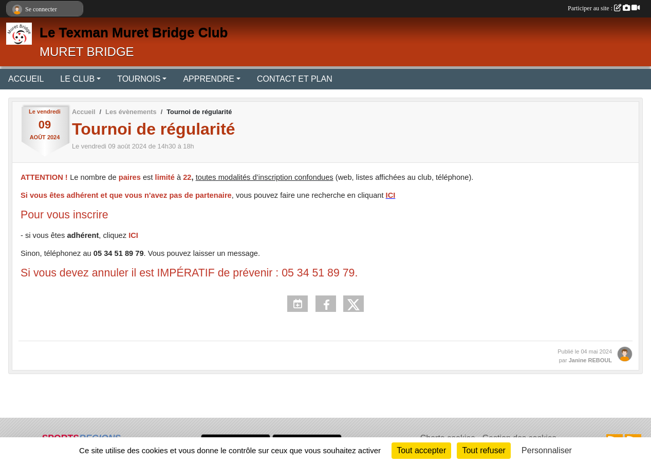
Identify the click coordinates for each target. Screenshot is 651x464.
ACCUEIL (26, 79)
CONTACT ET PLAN (294, 79)
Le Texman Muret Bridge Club (134, 32)
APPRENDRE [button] (208, 79)
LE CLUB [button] (77, 79)
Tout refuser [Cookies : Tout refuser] (483, 450)
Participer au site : (604, 8)
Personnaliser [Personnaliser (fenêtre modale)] (547, 450)
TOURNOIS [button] (138, 79)
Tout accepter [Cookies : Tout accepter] (421, 450)
